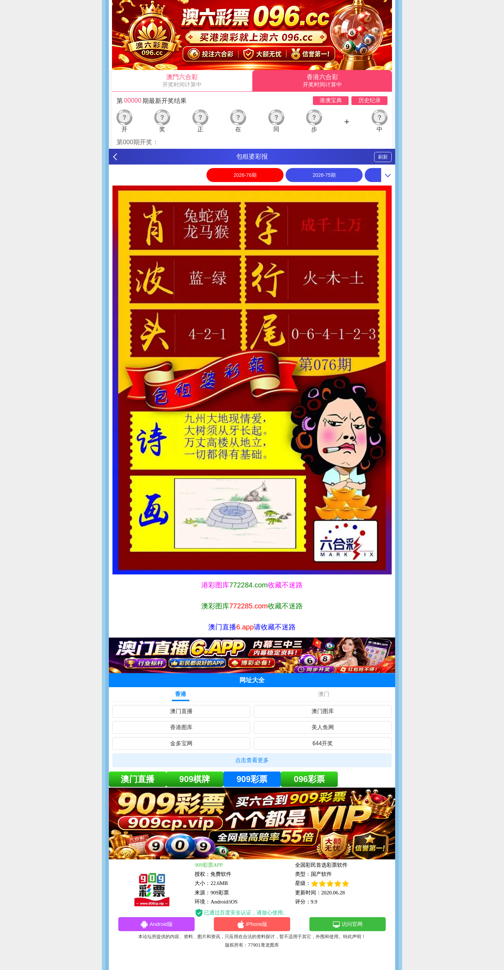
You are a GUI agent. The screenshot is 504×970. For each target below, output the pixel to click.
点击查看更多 (252, 760)
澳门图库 (323, 711)
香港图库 (181, 727)
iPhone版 (252, 924)
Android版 (156, 924)
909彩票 (252, 779)
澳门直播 (181, 711)
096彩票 (309, 779)
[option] (252, 380)
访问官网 (347, 924)
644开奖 (323, 743)
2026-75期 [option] (324, 175)
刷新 (383, 157)
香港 (180, 694)
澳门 (323, 694)
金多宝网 (181, 743)
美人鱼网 (323, 727)
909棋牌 (194, 779)
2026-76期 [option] (244, 175)
